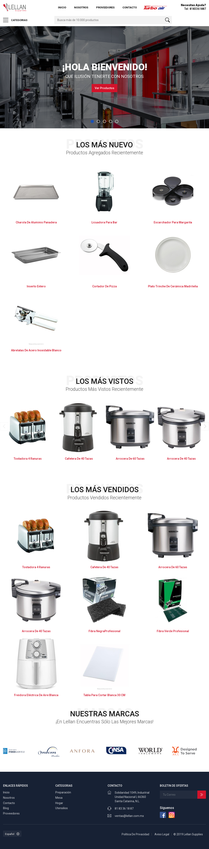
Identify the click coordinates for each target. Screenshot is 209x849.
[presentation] (4, 426)
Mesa (58, 797)
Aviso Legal (162, 834)
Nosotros (81, 7)
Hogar (59, 803)
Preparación (63, 792)
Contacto (129, 7)
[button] (92, 121)
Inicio (62, 7)
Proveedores (105, 7)
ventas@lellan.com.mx (129, 816)
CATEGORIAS (15, 20)
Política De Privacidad (135, 834)
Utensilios (61, 808)
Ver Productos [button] (104, 88)
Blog (6, 808)
